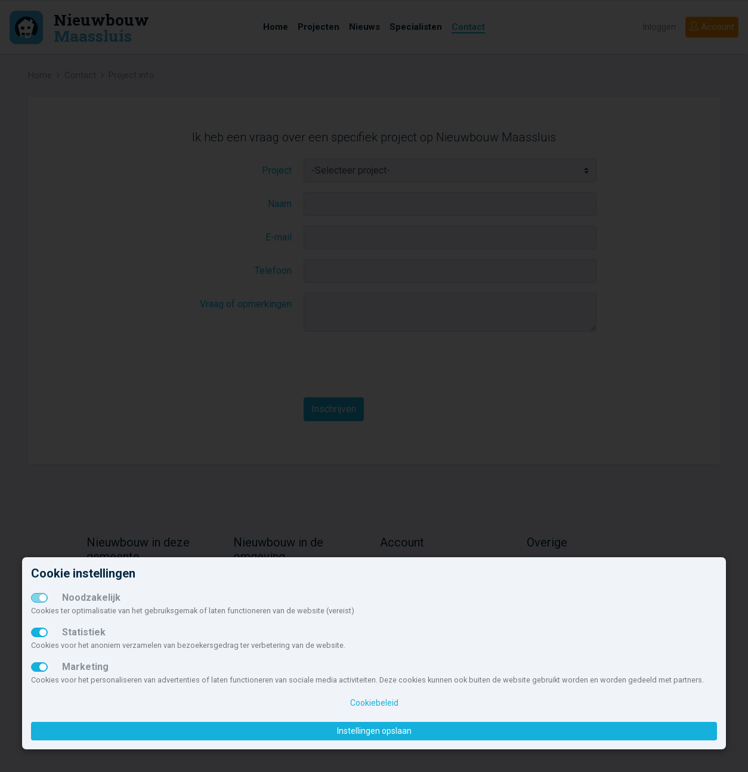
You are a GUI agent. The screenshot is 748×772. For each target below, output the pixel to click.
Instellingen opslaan (374, 731)
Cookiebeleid (374, 703)
